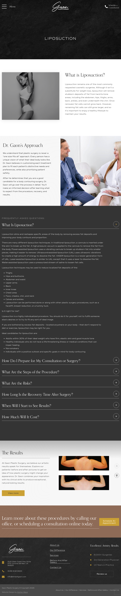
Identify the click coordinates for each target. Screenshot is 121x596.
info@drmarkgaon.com (14, 577)
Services (54, 555)
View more (13, 493)
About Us (54, 545)
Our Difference (57, 550)
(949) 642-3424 (12, 571)
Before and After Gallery (58, 561)
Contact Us (55, 567)
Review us (102, 574)
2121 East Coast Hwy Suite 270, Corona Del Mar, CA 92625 (16, 563)
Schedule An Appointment (109, 522)
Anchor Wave (22, 592)
